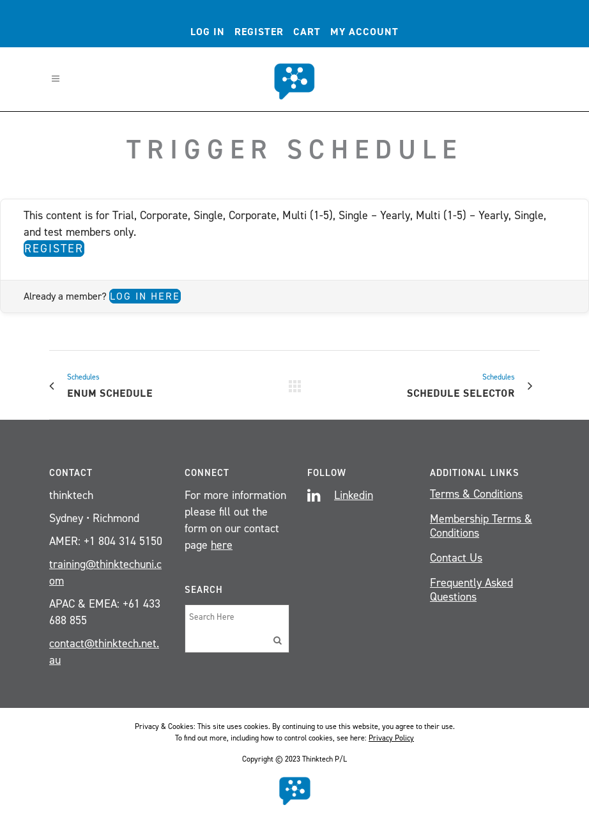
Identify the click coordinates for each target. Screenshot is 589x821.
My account (364, 31)
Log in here (145, 296)
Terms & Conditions (476, 494)
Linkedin (353, 495)
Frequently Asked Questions (471, 590)
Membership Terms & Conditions (481, 526)
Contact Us (456, 558)
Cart (307, 31)
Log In (207, 31)
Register (259, 31)
